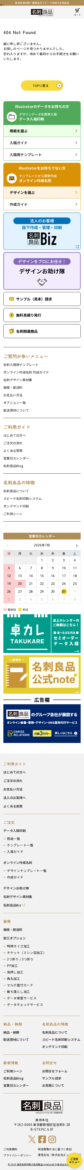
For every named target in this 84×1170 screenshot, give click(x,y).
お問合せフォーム (55, 1071)
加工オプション (14, 938)
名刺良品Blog (13, 465)
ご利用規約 (10, 1149)
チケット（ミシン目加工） (26, 952)
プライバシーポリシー (17, 1155)
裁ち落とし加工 (18, 991)
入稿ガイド (19, 142)
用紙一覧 (13, 838)
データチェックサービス (25, 1004)
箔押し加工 (15, 972)
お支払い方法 (13, 395)
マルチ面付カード (20, 985)
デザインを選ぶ (22, 192)
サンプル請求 (51, 1078)
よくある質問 (13, 450)
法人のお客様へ (14, 797)
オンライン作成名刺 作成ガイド (26, 372)
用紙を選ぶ (19, 130)
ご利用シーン (12, 513)
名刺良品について (16, 490)
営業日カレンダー (16, 458)
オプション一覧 (14, 402)
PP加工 (12, 965)
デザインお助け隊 (16, 888)
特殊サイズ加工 (18, 946)
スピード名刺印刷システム (22, 498)
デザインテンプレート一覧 (26, 870)
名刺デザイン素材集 (17, 379)
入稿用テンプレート (26, 154)
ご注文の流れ (13, 442)
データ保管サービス (22, 998)
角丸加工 (13, 978)
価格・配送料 (13, 387)
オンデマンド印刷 (16, 506)
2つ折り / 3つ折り (20, 959)
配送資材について (16, 410)
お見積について (53, 1085)
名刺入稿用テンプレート (21, 364)
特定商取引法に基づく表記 (55, 1149)
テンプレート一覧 (20, 845)
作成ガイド (19, 204)
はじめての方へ (14, 435)
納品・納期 (11, 1032)
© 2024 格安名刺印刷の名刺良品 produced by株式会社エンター (42, 1164)
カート (77, 14)
